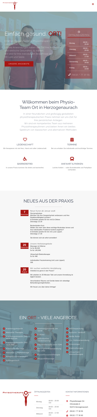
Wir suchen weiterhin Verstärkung (45, 268)
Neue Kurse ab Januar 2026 (42, 211)
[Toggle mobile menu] (93, 4)
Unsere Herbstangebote (41, 243)
